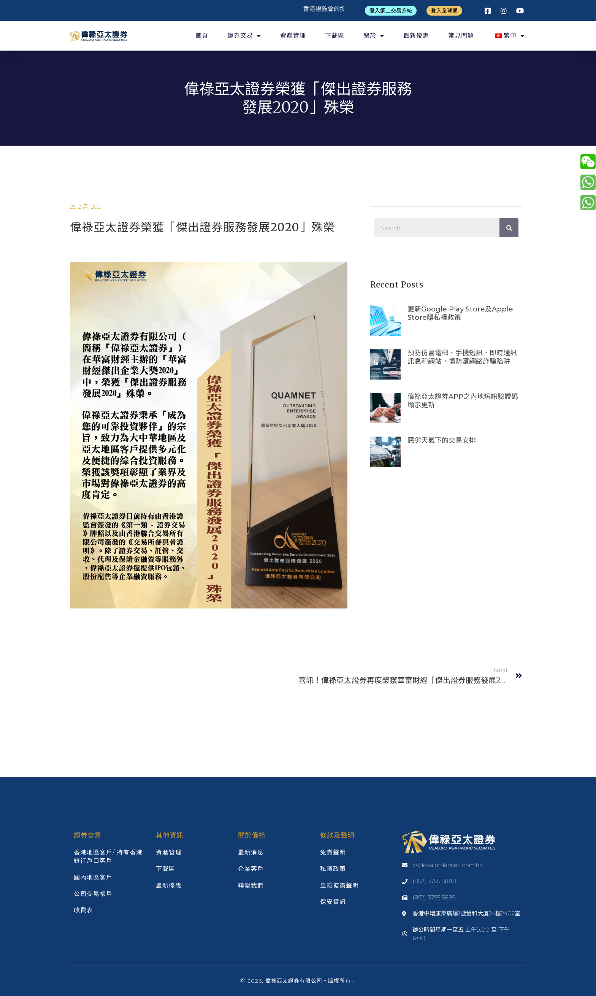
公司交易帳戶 (93, 894)
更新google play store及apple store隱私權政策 (460, 313)
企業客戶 (251, 868)
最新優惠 (416, 35)
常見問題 (461, 35)
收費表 (83, 910)
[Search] (508, 227)
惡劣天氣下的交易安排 (441, 440)
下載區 (334, 35)
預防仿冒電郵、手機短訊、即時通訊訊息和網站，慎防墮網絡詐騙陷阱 (462, 357)
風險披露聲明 (339, 885)
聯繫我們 (251, 885)
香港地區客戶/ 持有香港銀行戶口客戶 (108, 856)
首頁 (201, 35)
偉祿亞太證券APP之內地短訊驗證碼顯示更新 (462, 400)
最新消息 (251, 852)
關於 (373, 36)
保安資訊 (333, 901)
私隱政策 (333, 868)
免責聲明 (333, 852)
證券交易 (244, 36)
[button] (391, 11)
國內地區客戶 (93, 877)
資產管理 (293, 35)
